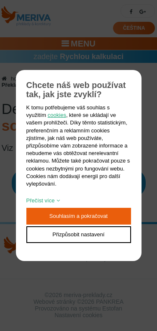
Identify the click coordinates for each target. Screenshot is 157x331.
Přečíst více (40, 200)
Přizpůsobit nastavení (78, 234)
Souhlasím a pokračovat (78, 216)
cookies (57, 115)
